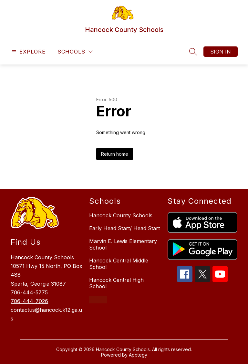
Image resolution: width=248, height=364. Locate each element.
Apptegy (138, 355)
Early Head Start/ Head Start (124, 228)
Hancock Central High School (116, 283)
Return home (114, 154)
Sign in (220, 51)
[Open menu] (28, 52)
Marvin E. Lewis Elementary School (123, 244)
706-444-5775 (29, 292)
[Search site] (193, 51)
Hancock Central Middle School (118, 263)
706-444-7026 (29, 301)
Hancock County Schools (120, 215)
